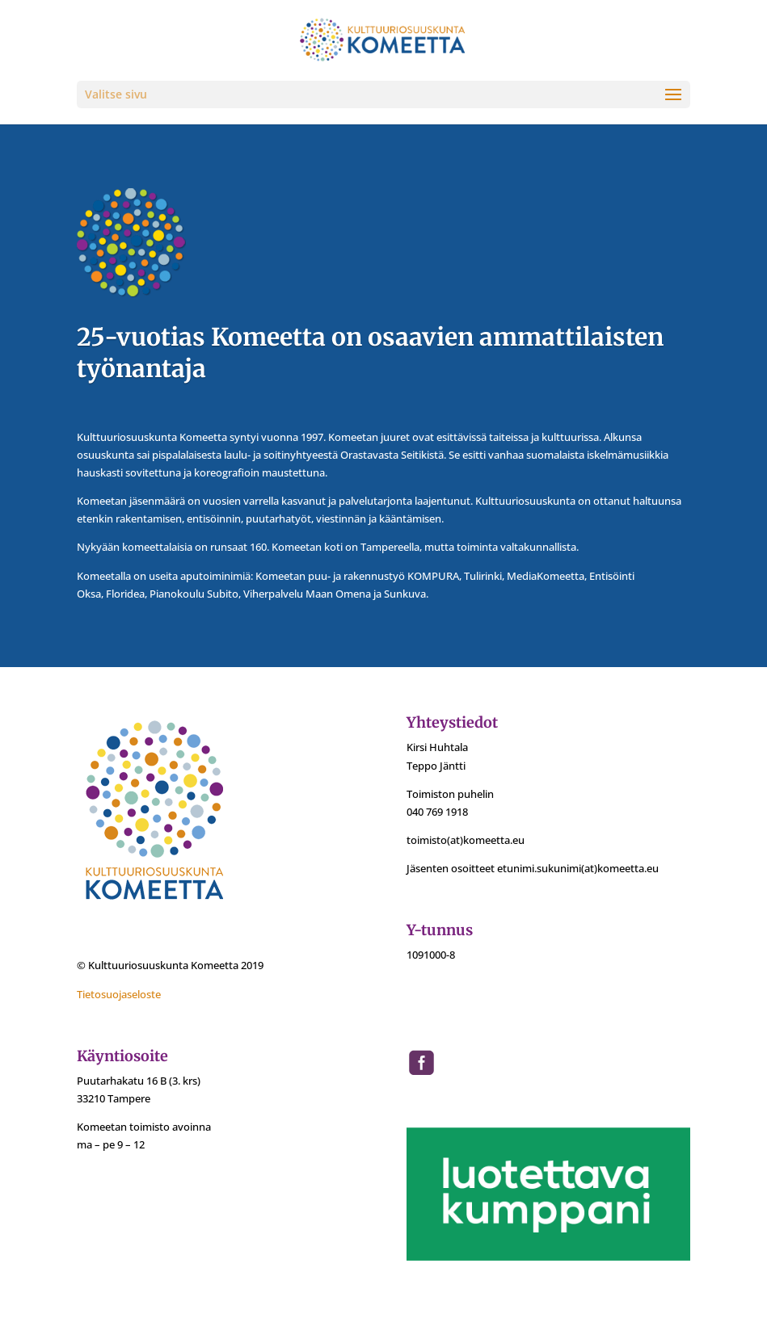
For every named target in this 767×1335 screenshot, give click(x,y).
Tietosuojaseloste (119, 994)
